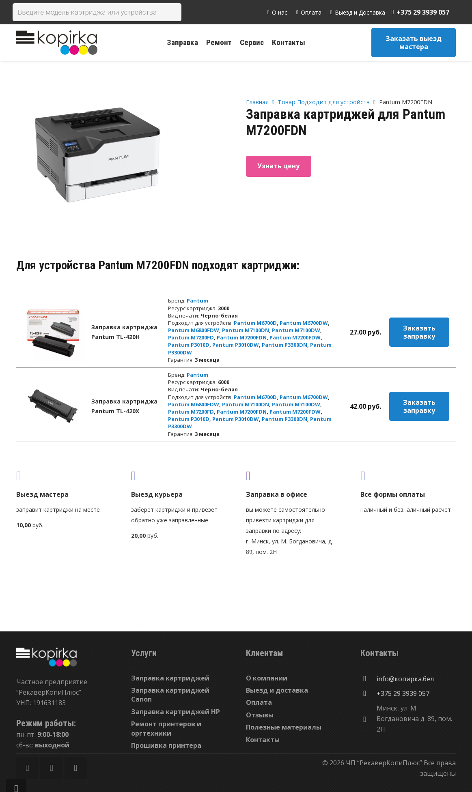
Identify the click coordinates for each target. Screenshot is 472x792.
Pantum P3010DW (235, 344)
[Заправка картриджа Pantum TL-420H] (53, 332)
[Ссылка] (56, 42)
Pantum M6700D (255, 322)
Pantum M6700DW (304, 322)
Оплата (259, 702)
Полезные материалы (283, 727)
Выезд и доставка (277, 690)
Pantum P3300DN (284, 344)
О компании (266, 678)
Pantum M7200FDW (295, 337)
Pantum (197, 300)
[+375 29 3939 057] (368, 693)
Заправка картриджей (170, 678)
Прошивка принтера (166, 745)
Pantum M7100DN (245, 330)
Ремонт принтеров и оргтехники (166, 728)
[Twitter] (51, 768)
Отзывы (260, 714)
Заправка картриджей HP (175, 711)
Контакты (263, 739)
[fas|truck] (64, 475)
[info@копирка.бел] (368, 679)
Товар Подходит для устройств (324, 102)
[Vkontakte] (76, 768)
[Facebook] (27, 768)
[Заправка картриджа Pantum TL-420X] (53, 406)
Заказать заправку (419, 332)
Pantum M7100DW (296, 330)
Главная (257, 102)
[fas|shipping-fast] (178, 475)
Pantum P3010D (188, 344)
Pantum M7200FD (191, 337)
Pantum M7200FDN (242, 337)
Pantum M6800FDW (193, 330)
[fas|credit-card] (408, 475)
